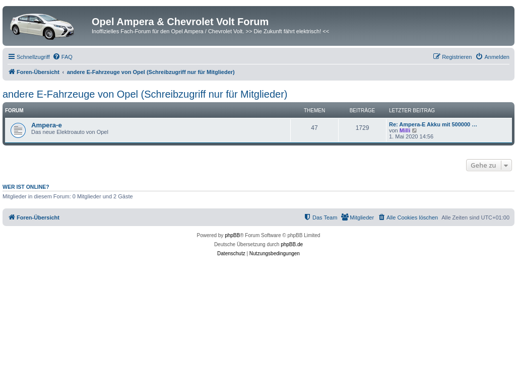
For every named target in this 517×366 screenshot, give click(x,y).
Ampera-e (46, 125)
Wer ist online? (26, 187)
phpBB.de (292, 244)
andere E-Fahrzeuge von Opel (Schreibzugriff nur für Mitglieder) (145, 94)
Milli (405, 130)
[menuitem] (62, 57)
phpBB (232, 235)
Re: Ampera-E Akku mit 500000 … (433, 124)
